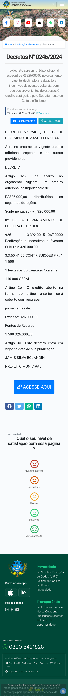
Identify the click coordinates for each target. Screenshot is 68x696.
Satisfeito (34, 515)
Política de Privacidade (44, 587)
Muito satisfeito (34, 531)
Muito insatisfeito (34, 466)
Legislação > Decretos (27, 44)
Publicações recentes (50, 616)
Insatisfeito (34, 482)
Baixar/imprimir (24, 121)
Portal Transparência (50, 607)
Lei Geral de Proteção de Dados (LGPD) (50, 574)
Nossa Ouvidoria (47, 611)
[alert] (63, 691)
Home (8, 44)
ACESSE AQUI (51, 121)
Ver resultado (15, 434)
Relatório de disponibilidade (46, 622)
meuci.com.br (34, 690)
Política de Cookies (48, 581)
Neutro (34, 498)
